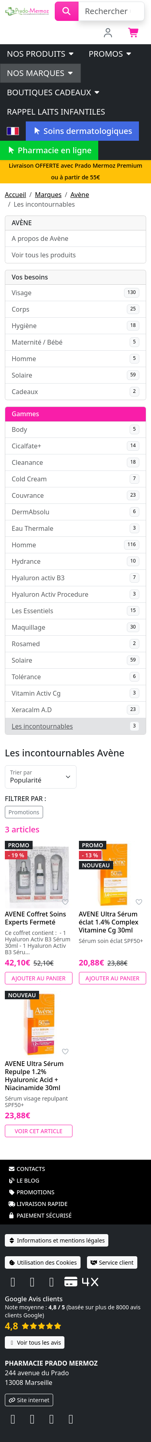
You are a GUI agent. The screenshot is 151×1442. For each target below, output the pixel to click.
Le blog (23, 1180)
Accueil (15, 194)
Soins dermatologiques (82, 130)
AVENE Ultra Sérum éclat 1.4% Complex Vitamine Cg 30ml (109, 922)
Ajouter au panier (39, 978)
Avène (79, 194)
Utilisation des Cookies (42, 1262)
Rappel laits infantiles (56, 111)
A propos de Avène (40, 238)
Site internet (29, 1400)
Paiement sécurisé (40, 1215)
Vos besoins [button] (30, 277)
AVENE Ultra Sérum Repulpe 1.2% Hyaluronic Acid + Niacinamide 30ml (34, 1075)
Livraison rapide (38, 1204)
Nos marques (40, 73)
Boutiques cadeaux (54, 92)
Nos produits (41, 53)
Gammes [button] (25, 413)
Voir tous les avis (34, 1342)
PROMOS (110, 53)
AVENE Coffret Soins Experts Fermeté (35, 918)
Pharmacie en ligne (49, 150)
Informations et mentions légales (56, 1240)
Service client (112, 1262)
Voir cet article (39, 1131)
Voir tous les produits (44, 255)
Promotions (23, 812)
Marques (48, 194)
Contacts (26, 1169)
